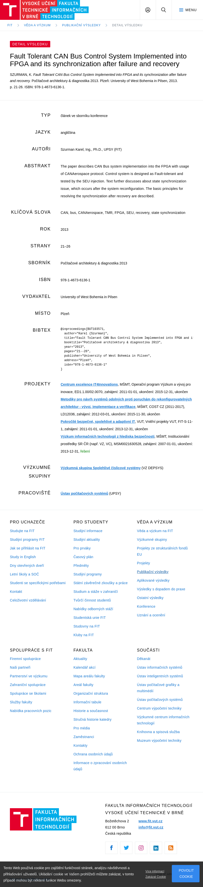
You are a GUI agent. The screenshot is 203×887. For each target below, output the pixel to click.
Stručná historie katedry (93, 719)
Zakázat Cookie (156, 877)
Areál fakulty (84, 685)
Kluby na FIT (84, 635)
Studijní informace (88, 531)
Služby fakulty (21, 702)
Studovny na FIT (87, 626)
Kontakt (16, 592)
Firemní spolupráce (25, 659)
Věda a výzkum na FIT (155, 531)
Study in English (23, 557)
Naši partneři (20, 667)
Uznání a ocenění (151, 615)
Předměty (81, 566)
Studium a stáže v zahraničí (96, 592)
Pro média (82, 728)
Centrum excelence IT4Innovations (89, 384)
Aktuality (80, 659)
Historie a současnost (91, 711)
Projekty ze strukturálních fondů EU (162, 551)
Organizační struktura (91, 693)
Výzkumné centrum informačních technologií (163, 720)
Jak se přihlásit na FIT (27, 548)
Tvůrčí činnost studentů (92, 600)
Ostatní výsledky (150, 598)
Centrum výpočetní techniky (159, 708)
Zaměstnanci (84, 737)
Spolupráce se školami (28, 693)
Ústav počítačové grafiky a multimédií (158, 688)
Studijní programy (88, 574)
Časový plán (83, 557)
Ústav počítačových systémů (84, 493)
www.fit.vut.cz (151, 821)
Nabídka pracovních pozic (30, 711)
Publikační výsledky (153, 572)
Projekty (143, 563)
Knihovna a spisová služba (158, 732)
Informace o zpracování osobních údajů (100, 766)
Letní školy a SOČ (24, 574)
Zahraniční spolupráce (28, 685)
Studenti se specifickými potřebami (38, 583)
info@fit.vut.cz (151, 827)
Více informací (155, 871)
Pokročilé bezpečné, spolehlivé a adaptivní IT (98, 422)
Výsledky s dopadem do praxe (161, 589)
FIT (10, 25)
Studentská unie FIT (90, 618)
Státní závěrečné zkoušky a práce (101, 583)
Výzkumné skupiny (152, 540)
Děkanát (143, 659)
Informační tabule (88, 702)
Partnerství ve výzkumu (29, 676)
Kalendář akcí (85, 667)
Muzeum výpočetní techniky (159, 741)
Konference (146, 606)
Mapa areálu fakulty (89, 676)
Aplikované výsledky (153, 580)
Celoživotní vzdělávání (28, 600)
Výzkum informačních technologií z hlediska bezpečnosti (107, 436)
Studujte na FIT (22, 531)
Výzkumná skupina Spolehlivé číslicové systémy (101, 468)
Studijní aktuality (87, 540)
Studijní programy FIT (27, 540)
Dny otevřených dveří (27, 566)
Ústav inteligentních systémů (160, 676)
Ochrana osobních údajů (93, 754)
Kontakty (81, 745)
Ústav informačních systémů (159, 667)
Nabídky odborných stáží (93, 609)
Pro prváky (82, 548)
